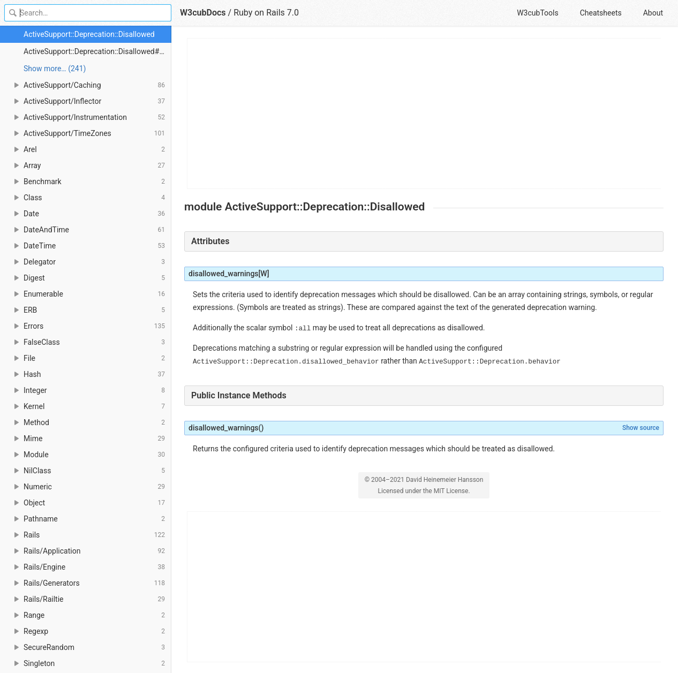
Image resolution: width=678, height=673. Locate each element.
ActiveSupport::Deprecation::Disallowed (89, 34)
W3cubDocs (203, 12)
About (653, 13)
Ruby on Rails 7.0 (266, 12)
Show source (640, 428)
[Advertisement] (424, 113)
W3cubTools (537, 13)
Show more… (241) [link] (55, 68)
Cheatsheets (601, 13)
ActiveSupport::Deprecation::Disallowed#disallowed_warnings (97, 51)
